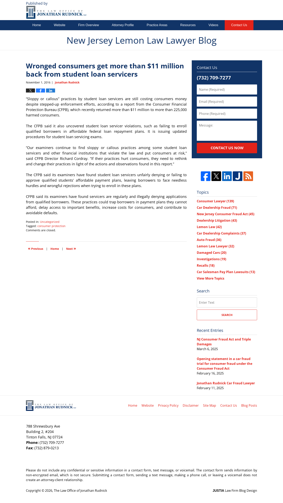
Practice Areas (157, 25)
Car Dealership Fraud (217, 207)
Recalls (205, 265)
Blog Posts (249, 405)
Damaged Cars (211, 252)
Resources (188, 25)
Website (60, 25)
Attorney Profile (123, 25)
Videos (213, 25)
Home (36, 25)
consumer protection (51, 226)
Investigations (211, 259)
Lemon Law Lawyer (215, 246)
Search (227, 315)
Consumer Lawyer (215, 201)
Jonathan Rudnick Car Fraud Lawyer (226, 383)
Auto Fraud (209, 240)
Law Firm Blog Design (235, 490)
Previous (35, 248)
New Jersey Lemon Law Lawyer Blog (56, 10)
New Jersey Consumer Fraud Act (225, 214)
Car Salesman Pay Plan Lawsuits (226, 272)
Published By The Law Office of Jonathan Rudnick (234, 10)
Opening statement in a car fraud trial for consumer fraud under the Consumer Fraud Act (224, 364)
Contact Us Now (227, 147)
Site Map (209, 405)
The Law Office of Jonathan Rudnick (80, 490)
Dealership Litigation (217, 220)
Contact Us (239, 25)
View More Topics (210, 278)
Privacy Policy (168, 405)
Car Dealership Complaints (221, 233)
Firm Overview (88, 25)
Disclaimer (191, 405)
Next (71, 248)
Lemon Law (209, 227)
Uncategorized (49, 222)
